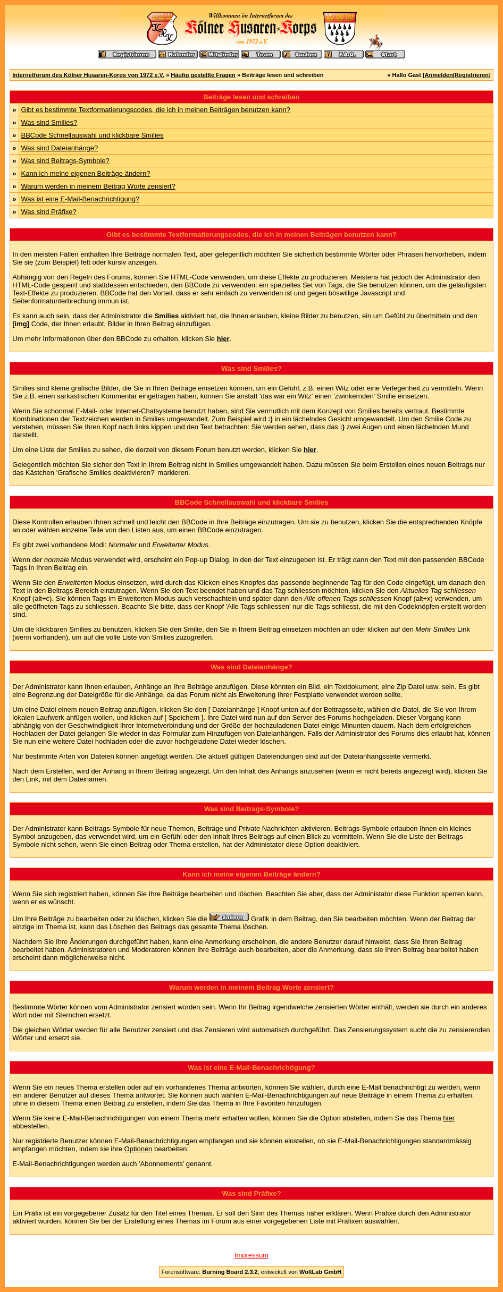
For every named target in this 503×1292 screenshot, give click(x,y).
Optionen (138, 1149)
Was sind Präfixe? (49, 212)
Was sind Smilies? (49, 122)
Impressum (251, 1255)
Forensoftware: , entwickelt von (251, 1272)
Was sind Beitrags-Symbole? (65, 161)
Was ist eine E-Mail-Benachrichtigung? (80, 199)
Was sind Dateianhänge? (59, 148)
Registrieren (472, 75)
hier (449, 1118)
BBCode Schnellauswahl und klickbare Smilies (92, 135)
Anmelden (439, 75)
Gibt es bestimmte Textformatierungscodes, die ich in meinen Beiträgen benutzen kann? (155, 110)
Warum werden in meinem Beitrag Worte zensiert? (98, 186)
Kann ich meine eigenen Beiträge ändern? (85, 173)
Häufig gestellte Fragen (203, 75)
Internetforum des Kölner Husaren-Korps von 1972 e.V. (88, 75)
